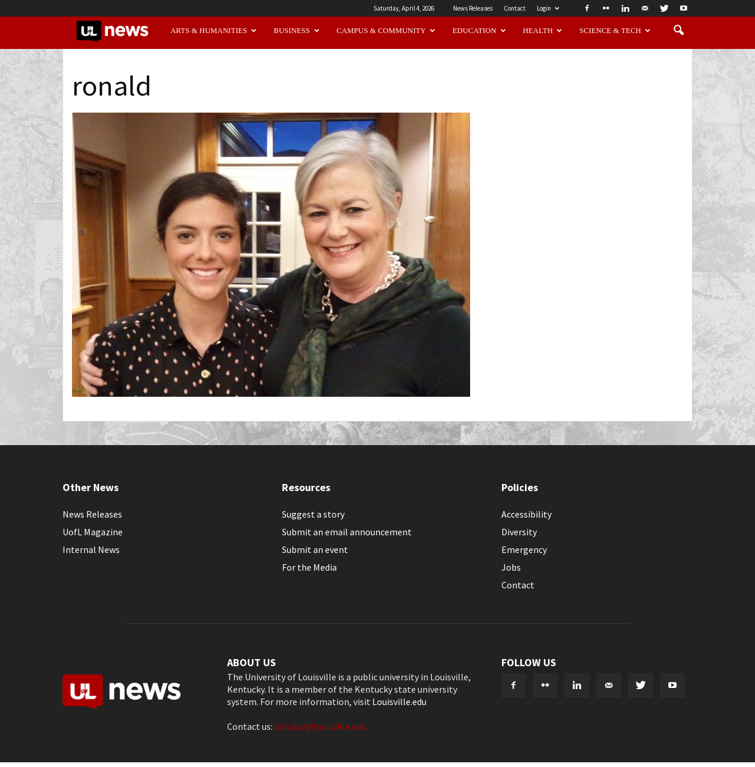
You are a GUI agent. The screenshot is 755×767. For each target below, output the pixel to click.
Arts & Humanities (213, 31)
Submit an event (315, 549)
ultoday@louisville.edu (320, 726)
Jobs (511, 567)
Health (543, 31)
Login (548, 8)
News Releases (473, 8)
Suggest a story (313, 514)
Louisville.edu (399, 701)
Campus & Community (386, 31)
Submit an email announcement (347, 532)
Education (479, 31)
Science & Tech (615, 31)
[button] (678, 31)
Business (297, 31)
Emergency (524, 549)
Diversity (519, 532)
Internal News (91, 549)
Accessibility (526, 514)
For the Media (309, 567)
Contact (515, 8)
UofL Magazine (93, 532)
